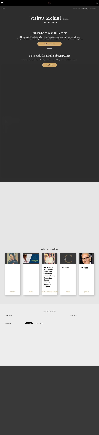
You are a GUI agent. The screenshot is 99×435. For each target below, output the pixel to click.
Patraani (65, 267)
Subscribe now (49, 44)
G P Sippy (84, 267)
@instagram (8, 315)
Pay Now (49, 65)
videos (31, 292)
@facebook (39, 323)
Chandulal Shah (48, 22)
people (86, 292)
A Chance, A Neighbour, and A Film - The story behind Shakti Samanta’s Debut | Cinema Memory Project (49, 276)
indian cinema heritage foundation (85, 9)
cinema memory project (49, 292)
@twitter (8, 323)
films (3, 9)
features (12, 292)
